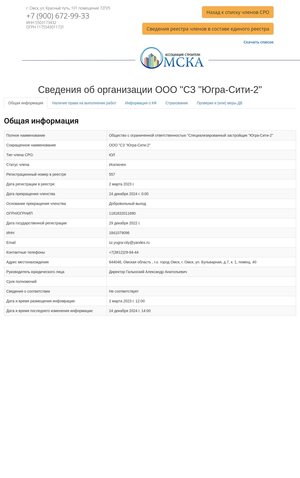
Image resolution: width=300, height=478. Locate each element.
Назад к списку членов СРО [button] (237, 12)
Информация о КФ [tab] (141, 103)
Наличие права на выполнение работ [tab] (84, 103)
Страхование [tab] (177, 103)
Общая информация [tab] (25, 103)
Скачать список (258, 42)
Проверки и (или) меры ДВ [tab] (219, 103)
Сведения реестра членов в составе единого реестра (208, 29)
